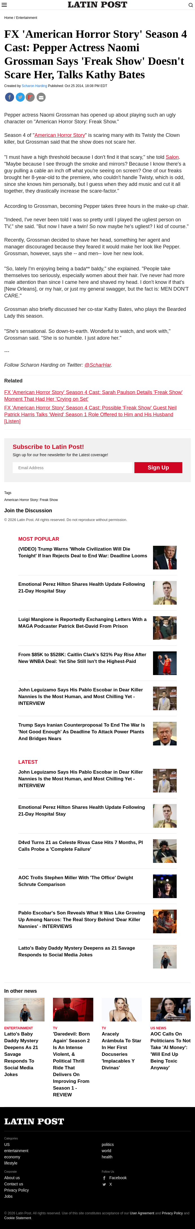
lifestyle (10, 1163)
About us (12, 1177)
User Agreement (142, 1213)
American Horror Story (59, 135)
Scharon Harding (35, 86)
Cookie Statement (17, 1218)
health (107, 1157)
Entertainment (26, 18)
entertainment (16, 1150)
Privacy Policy (16, 1190)
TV (55, 1028)
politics (108, 1144)
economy (12, 1157)
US (7, 1144)
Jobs (8, 1196)
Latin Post (98, 4)
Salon (172, 157)
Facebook (118, 1177)
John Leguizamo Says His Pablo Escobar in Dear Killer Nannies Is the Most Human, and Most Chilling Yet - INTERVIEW (80, 696)
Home (8, 18)
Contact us (13, 1184)
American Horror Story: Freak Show (31, 500)
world (106, 1150)
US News (158, 1028)
